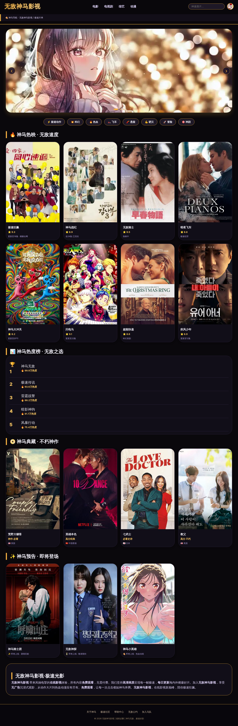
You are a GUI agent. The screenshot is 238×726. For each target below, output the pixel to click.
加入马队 (147, 712)
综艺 (122, 6)
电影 (95, 6)
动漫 (133, 6)
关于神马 (91, 712)
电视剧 (108, 6)
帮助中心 (119, 712)
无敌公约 (133, 712)
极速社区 (105, 712)
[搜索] (206, 6)
